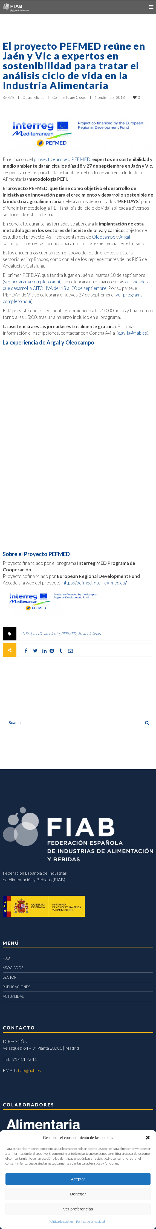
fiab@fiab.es (29, 1070)
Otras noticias (33, 97)
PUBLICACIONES (16, 987)
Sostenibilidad (89, 633)
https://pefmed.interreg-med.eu (95, 583)
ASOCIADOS (13, 968)
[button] (148, 1137)
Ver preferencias (78, 1209)
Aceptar (78, 1179)
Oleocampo (103, 237)
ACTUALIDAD (14, 996)
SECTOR (9, 977)
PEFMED (68, 633)
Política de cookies (61, 1221)
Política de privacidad (90, 1221)
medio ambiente (46, 633)
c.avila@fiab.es (132, 333)
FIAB (11, 97)
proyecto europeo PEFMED (62, 159)
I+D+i (26, 633)
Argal (124, 237)
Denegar (78, 1194)
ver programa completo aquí (32, 281)
